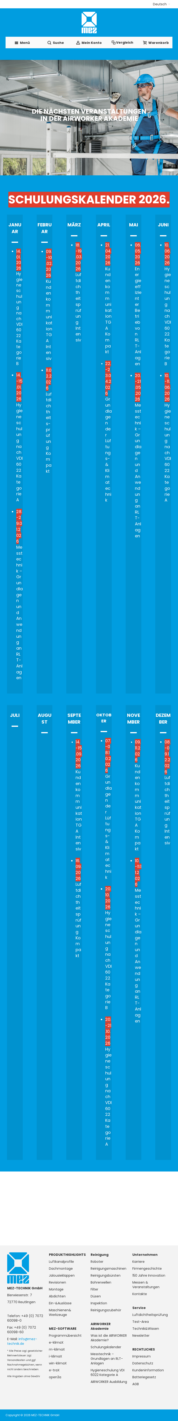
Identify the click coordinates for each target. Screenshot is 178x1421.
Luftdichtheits (79, 274)
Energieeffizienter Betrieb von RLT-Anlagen (138, 304)
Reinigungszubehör (106, 1310)
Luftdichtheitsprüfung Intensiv (167, 792)
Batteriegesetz (144, 1377)
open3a (55, 1377)
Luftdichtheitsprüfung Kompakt (78, 908)
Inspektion (99, 1303)
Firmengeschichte (147, 1268)
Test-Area (140, 1321)
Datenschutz (142, 1363)
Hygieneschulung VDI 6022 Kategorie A (107, 1372)
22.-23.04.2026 (108, 378)
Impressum (141, 1356)
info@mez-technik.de (22, 1341)
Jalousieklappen (62, 1275)
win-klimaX (58, 1363)
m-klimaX (57, 1349)
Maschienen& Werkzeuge (60, 1312)
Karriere (138, 1261)
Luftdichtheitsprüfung (150, 1314)
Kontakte (139, 1294)
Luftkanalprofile (61, 1261)
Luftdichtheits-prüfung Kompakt (49, 420)
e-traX (54, 1370)
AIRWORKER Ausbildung (109, 1381)
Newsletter (140, 1335)
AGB (135, 1384)
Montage (56, 1289)
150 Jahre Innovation (148, 1275)
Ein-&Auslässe (60, 1303)
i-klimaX (55, 1356)
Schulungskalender (106, 1347)
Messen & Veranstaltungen (145, 1284)
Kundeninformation (148, 1370)
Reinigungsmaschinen (108, 1268)
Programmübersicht (65, 1335)
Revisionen (57, 1282)
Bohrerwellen (101, 1282)
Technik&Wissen (145, 1328)
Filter (94, 1289)
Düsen (96, 1296)
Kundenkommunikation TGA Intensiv (49, 319)
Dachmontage (61, 1268)
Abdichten (57, 1296)
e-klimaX (56, 1342)
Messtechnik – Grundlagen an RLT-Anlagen (107, 1359)
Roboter (97, 1261)
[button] (161, 4)
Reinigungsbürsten (106, 1275)
